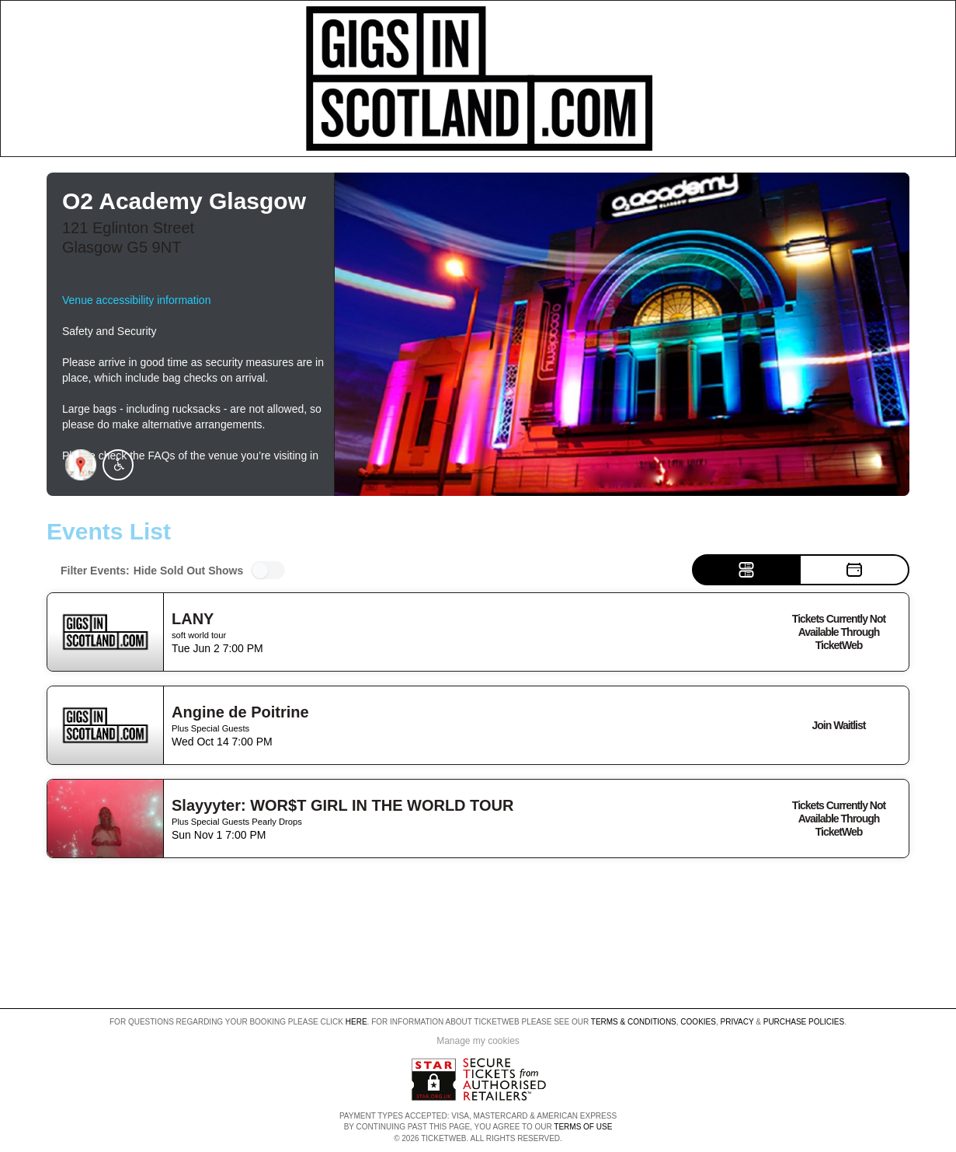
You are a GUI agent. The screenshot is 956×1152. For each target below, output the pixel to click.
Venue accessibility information (136, 300)
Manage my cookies (478, 1040)
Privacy (737, 1022)
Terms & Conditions (633, 1022)
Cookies (698, 1022)
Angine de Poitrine (240, 712)
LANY (193, 618)
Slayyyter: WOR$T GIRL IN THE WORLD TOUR (342, 805)
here (356, 1022)
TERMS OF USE (583, 1126)
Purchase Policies (803, 1022)
